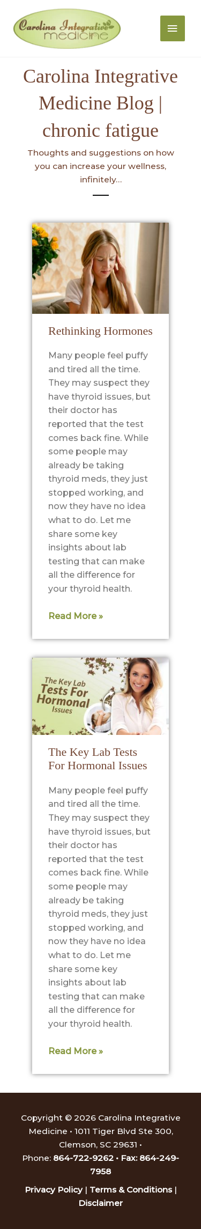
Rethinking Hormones (100, 330)
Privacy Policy (54, 1189)
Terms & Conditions (131, 1189)
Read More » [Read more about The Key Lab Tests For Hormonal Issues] (75, 1051)
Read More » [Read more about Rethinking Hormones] (75, 616)
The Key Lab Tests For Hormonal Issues (97, 758)
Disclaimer (100, 1203)
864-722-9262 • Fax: (96, 1158)
